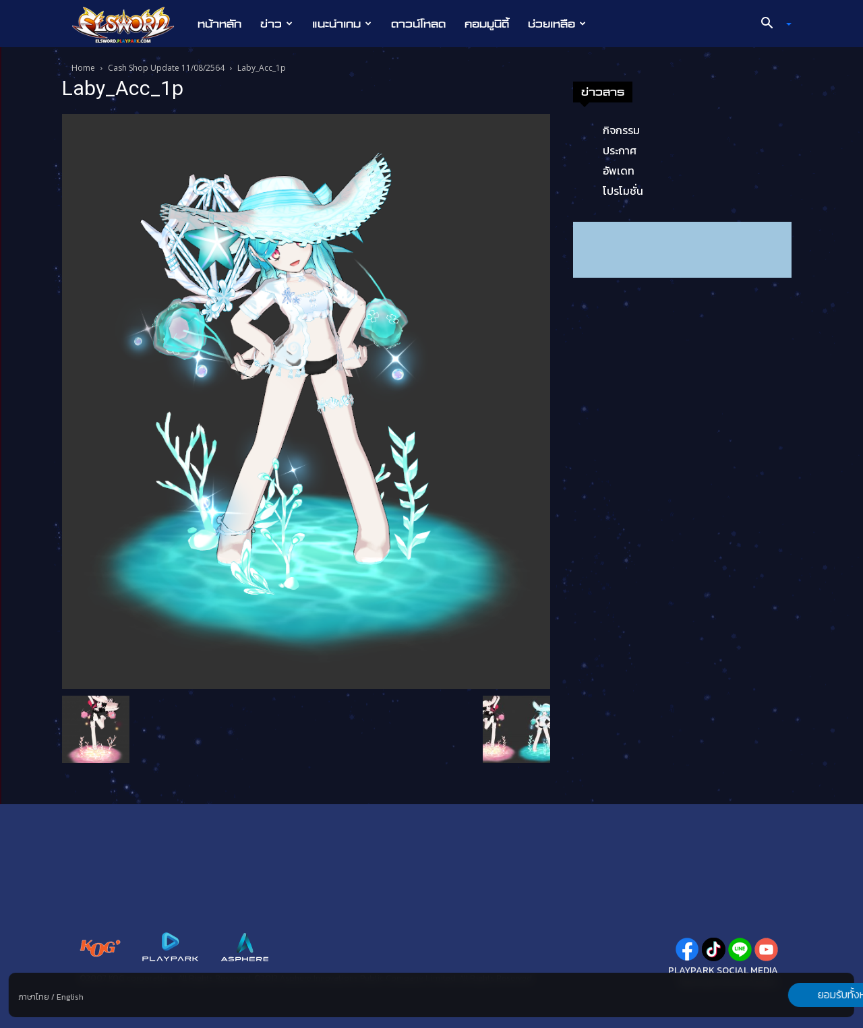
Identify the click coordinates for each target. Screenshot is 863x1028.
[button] (771, 24)
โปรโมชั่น (623, 191)
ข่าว (276, 23)
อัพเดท (618, 170)
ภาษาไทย (34, 997)
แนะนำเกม (341, 23)
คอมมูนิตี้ (487, 23)
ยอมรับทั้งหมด (783, 995)
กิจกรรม (621, 130)
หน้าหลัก (219, 23)
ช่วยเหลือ (557, 23)
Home (83, 67)
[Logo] (129, 24)
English (70, 997)
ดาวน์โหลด (418, 23)
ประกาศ (619, 150)
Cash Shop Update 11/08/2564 (166, 67)
